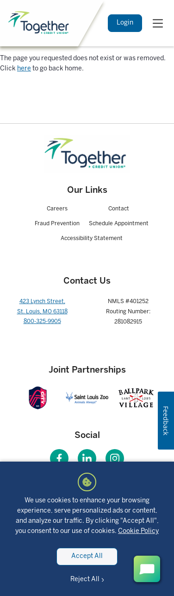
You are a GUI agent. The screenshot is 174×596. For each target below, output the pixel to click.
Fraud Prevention (57, 223)
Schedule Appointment (119, 223)
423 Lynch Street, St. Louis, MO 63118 (42, 306)
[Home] (39, 23)
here (24, 69)
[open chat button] (147, 569)
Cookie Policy (138, 531)
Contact (118, 208)
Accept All (87, 556)
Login (125, 23)
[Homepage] (87, 154)
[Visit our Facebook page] (59, 458)
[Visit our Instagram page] (115, 458)
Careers (57, 208)
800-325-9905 (42, 321)
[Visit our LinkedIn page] (87, 458)
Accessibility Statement (92, 238)
